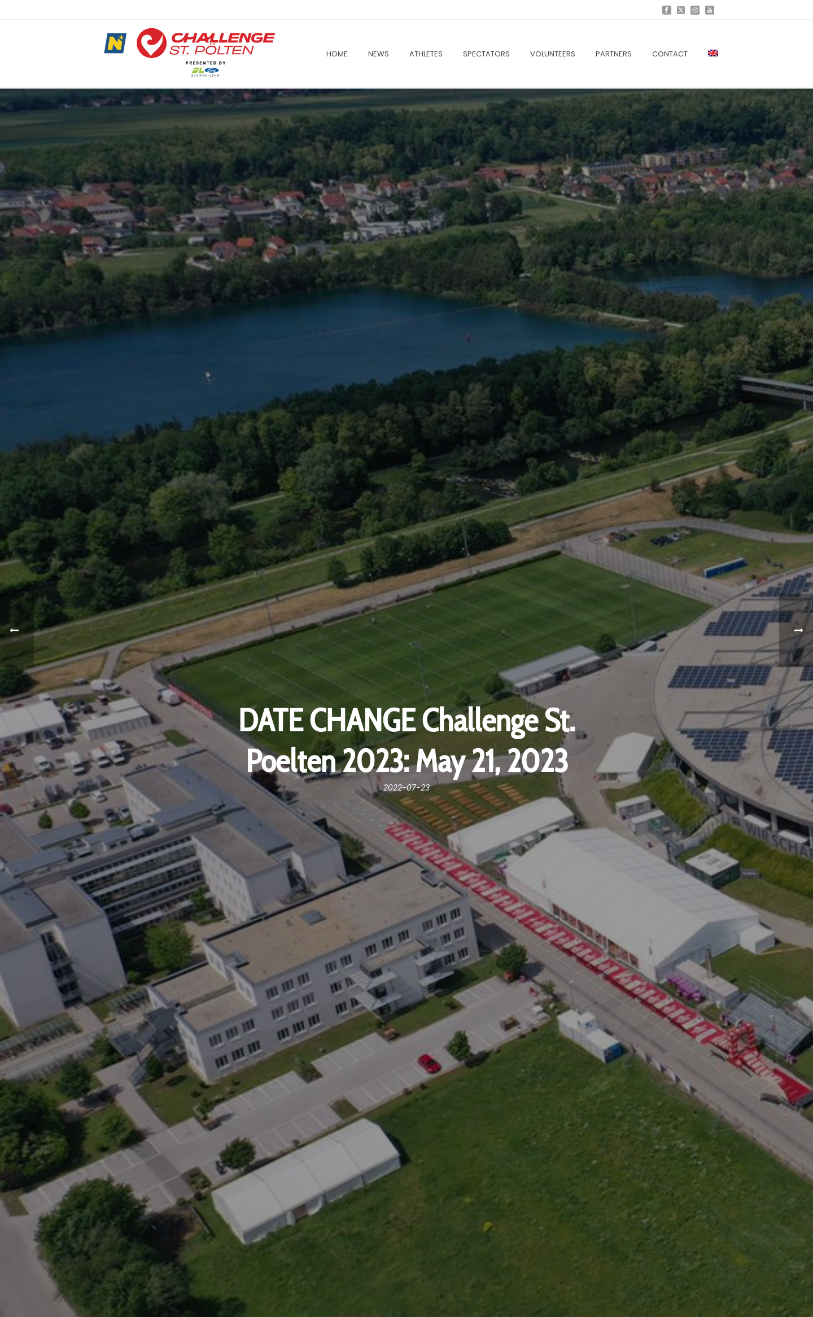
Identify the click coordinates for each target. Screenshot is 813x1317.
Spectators (486, 54)
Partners (614, 54)
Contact (670, 54)
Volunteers (552, 54)
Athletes (426, 54)
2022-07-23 (406, 787)
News (378, 54)
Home (337, 54)
